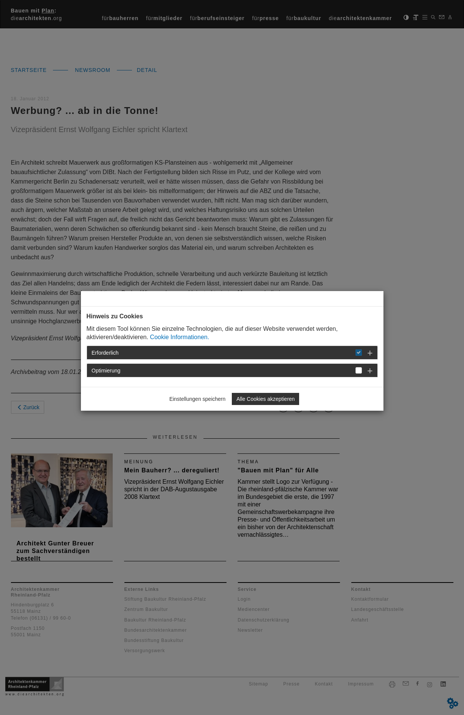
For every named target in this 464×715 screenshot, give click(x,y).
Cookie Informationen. (179, 337)
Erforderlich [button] (105, 353)
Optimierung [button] (106, 371)
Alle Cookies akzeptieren (265, 399)
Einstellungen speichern (197, 399)
